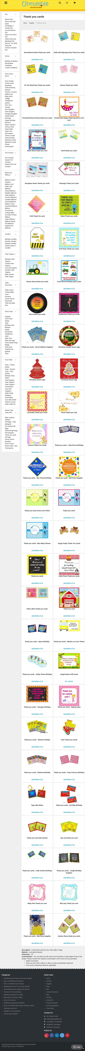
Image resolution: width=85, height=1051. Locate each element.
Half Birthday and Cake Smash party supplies (18, 978)
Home (48, 978)
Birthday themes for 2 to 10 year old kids (16, 986)
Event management (52, 1005)
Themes (48, 981)
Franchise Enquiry (52, 1003)
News (48, 986)
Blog (47, 994)
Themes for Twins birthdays (12, 992)
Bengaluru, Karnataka (53, 1024)
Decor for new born (10, 1000)
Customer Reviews (52, 992)
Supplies (49, 984)
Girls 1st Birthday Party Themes (14, 984)
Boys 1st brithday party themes (13, 981)
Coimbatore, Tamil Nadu (54, 1022)
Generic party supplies (11, 1014)
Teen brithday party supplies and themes (17, 989)
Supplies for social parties (12, 1011)
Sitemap (49, 997)
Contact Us (49, 1000)
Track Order (50, 1008)
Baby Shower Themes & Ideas (13, 997)
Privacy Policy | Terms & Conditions (13, 1046)
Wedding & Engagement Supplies (14, 1003)
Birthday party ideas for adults (13, 994)
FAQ (47, 989)
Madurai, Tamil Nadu (53, 1027)
